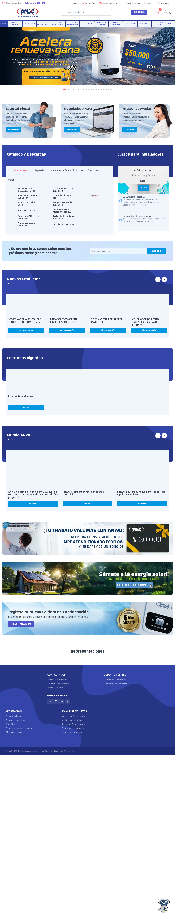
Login (148, 3)
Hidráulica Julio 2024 (28, 210)
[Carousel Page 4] (73, 89)
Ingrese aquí (13, 129)
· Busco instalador (13, 716)
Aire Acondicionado (43, 23)
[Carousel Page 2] (68, 89)
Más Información (26, 330)
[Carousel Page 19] (111, 89)
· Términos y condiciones (72, 728)
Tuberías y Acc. (159, 23)
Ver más (143, 187)
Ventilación (129, 23)
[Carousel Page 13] (96, 89)
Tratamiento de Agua (101, 23)
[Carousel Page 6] (78, 89)
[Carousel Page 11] (91, 89)
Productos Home (15, 23)
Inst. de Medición (115, 23)
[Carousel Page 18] (108, 89)
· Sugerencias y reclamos (72, 732)
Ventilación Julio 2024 (63, 224)
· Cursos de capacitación (115, 680)
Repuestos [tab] (40, 170)
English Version (108, 3)
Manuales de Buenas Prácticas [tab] (67, 170)
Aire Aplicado (144, 23)
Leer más (26, 408)
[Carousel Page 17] (106, 89)
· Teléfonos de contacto (58, 684)
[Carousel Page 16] (103, 89)
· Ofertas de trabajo (13, 732)
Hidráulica (86, 23)
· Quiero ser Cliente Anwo (73, 716)
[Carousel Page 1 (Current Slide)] (64, 89)
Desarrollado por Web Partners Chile (60, 751)
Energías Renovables (72, 23)
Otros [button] (11, 179)
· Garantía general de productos (19, 728)
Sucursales (88, 3)
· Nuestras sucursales (57, 680)
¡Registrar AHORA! (21, 624)
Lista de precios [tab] (21, 170)
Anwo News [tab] (94, 170)
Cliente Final (139, 12)
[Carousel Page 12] (93, 89)
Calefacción (28, 23)
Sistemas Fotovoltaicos (57, 23)
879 (43, 3)
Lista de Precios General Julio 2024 (27, 189)
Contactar (129, 129)
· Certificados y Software (72, 720)
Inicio (74, 3)
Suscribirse (156, 251)
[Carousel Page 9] (86, 89)
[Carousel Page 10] (88, 89)
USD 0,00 (168, 12)
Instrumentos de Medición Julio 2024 (62, 210)
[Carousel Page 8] (83, 89)
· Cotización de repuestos (115, 684)
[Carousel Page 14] (98, 89)
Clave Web (162, 3)
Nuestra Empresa (130, 3)
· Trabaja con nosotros (15, 720)
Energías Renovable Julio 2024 (62, 203)
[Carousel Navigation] (161, 279)
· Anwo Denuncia (55, 688)
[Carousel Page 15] (101, 89)
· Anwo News (11, 724)
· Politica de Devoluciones (73, 724)
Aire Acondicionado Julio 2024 (28, 196)
